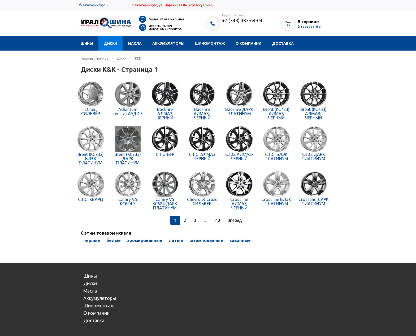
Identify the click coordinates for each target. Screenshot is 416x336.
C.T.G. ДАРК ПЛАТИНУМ (313, 156)
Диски (110, 43)
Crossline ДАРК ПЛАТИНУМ (313, 201)
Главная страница (94, 58)
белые (113, 240)
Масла (135, 43)
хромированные (144, 240)
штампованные (206, 240)
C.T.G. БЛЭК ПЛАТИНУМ (276, 156)
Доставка (283, 43)
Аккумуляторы (168, 43)
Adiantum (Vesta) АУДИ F (127, 111)
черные (91, 240)
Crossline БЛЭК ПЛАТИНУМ (276, 201)
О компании (248, 43)
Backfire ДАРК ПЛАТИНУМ (239, 111)
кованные (240, 240)
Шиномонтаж (210, 43)
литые (176, 240)
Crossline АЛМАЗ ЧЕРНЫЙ (239, 203)
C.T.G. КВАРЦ (90, 199)
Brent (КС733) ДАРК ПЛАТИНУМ (128, 158)
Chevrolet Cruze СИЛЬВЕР (202, 201)
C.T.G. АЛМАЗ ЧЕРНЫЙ (202, 156)
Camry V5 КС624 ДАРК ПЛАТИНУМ (165, 203)
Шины (87, 43)
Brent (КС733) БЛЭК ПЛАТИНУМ (90, 158)
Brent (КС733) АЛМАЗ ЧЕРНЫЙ (276, 113)
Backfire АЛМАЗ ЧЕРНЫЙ (165, 113)
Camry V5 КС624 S (127, 201)
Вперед (234, 220)
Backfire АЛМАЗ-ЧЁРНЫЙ (202, 113)
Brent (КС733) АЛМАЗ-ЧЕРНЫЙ (313, 113)
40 (217, 220)
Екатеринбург (94, 5)
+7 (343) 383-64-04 (242, 20)
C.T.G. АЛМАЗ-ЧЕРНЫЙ (239, 156)
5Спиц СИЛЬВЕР (90, 111)
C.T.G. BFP (165, 154)
